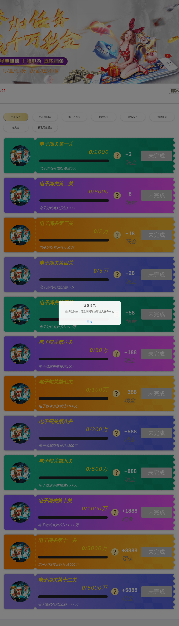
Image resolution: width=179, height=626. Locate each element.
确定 (90, 321)
